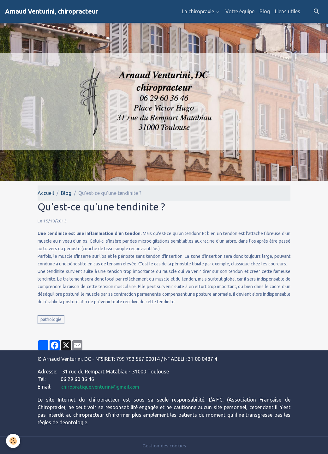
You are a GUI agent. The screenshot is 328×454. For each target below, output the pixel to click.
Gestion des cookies (164, 445)
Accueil (46, 193)
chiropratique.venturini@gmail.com (101, 387)
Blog (264, 11)
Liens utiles (287, 11)
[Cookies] (13, 441)
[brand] (51, 11)
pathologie (51, 319)
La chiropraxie (198, 11)
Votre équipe (239, 11)
